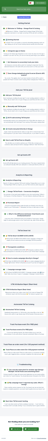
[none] (31, 3)
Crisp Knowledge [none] (41, 438)
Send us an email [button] (32, 429)
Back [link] (4, 17)
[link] (24, 30)
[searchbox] (24, 9)
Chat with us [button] (17, 429)
